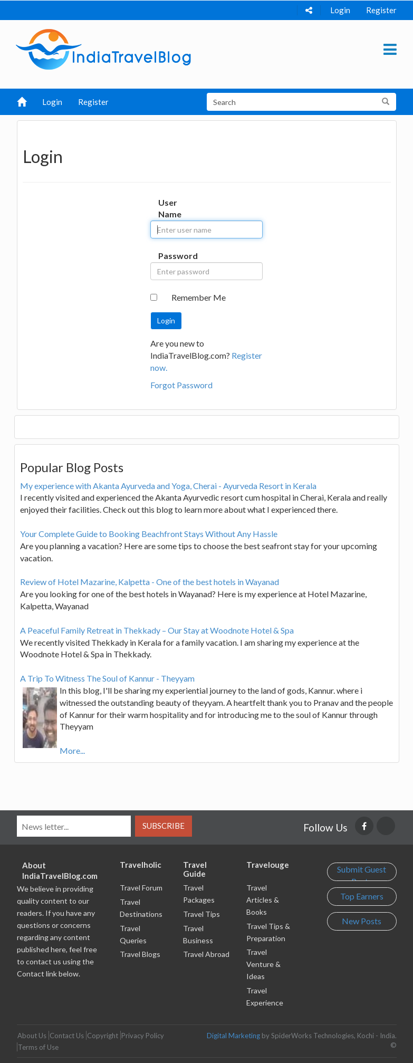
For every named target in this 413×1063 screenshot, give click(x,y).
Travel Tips (201, 913)
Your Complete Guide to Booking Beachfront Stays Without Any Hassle (148, 534)
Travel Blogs (140, 954)
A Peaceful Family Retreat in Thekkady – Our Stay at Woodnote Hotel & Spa (157, 630)
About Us (31, 1035)
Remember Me (198, 297)
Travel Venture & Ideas (263, 964)
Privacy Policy (142, 1035)
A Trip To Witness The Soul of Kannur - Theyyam (107, 678)
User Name (168, 208)
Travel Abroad (206, 954)
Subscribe (163, 825)
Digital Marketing (233, 1035)
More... (72, 750)
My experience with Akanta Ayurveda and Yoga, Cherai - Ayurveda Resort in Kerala (168, 486)
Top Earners (361, 896)
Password (168, 256)
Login (340, 10)
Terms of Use (38, 1047)
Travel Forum (141, 887)
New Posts (361, 921)
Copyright (102, 1035)
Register (381, 10)
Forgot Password (181, 385)
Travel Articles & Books (262, 899)
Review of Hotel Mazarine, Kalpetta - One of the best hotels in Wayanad (149, 582)
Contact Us (67, 1035)
